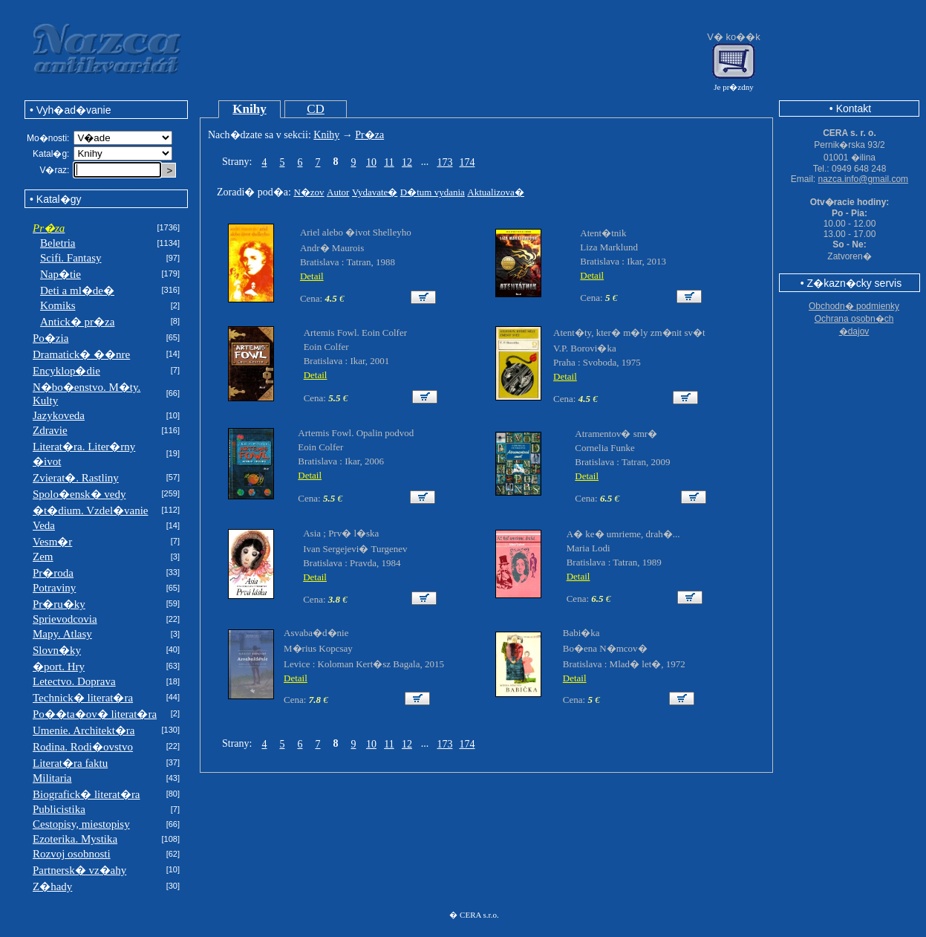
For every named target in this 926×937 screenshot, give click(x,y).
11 (389, 162)
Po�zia (50, 338)
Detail (312, 276)
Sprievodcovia (65, 619)
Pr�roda (53, 573)
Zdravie (50, 430)
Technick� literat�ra (83, 698)
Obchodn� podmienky (854, 306)
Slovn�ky (57, 650)
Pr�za (369, 134)
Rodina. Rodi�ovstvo (83, 747)
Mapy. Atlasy (62, 634)
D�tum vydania (432, 192)
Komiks (58, 305)
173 (444, 162)
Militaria (52, 778)
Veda (44, 525)
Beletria (57, 243)
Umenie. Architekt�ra (83, 730)
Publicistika (59, 809)
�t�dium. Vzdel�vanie (91, 510)
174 (467, 162)
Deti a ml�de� (77, 290)
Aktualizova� (495, 192)
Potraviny (54, 588)
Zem (43, 556)
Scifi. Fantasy (71, 258)
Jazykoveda (59, 415)
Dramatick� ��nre (81, 354)
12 (407, 162)
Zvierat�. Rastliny (76, 478)
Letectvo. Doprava (74, 681)
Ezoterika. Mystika (75, 839)
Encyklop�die (66, 371)
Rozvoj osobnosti (72, 854)
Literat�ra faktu (70, 763)
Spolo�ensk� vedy (79, 494)
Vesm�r (52, 542)
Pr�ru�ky (59, 604)
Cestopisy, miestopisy (81, 824)
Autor (338, 192)
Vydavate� (374, 192)
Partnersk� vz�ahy (79, 870)
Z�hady (52, 886)
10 (371, 162)
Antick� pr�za (77, 322)
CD (316, 109)
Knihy (249, 109)
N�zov (308, 192)
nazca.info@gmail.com (863, 179)
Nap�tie (60, 274)
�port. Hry (59, 666)
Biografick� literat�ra (86, 794)
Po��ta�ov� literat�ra (95, 714)
